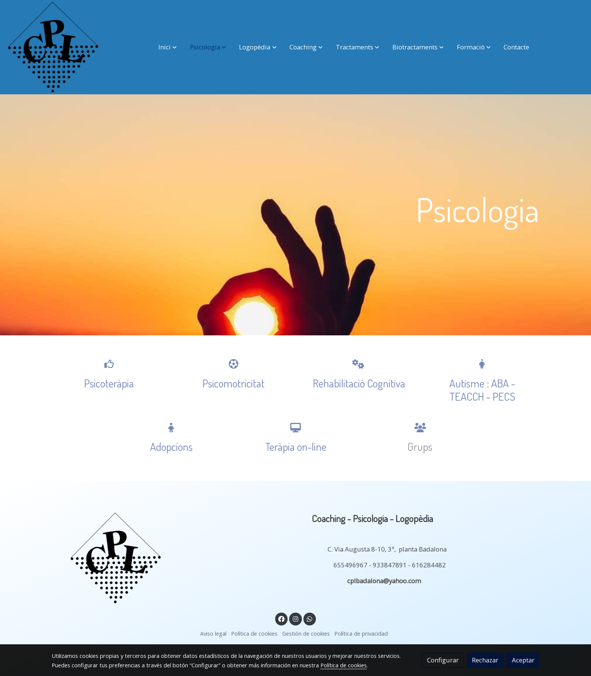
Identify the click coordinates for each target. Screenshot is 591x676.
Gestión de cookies (306, 633)
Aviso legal (213, 633)
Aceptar (523, 660)
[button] (167, 47)
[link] (53, 47)
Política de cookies (254, 633)
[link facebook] (281, 618)
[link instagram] (295, 618)
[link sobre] (171, 558)
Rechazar (485, 660)
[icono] (108, 364)
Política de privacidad (361, 633)
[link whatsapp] (310, 618)
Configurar (443, 660)
